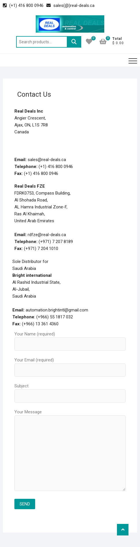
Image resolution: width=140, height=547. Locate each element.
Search (74, 42)
